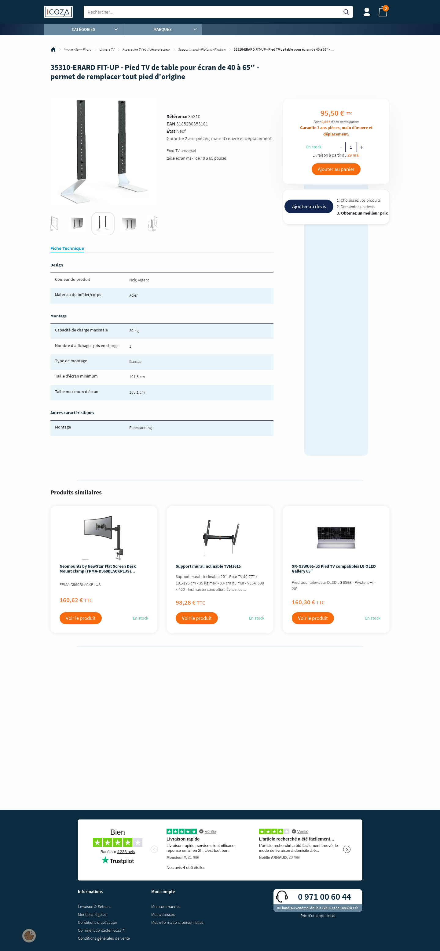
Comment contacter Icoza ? (101, 930)
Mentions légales (92, 914)
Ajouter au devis (309, 206)
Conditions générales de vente (104, 938)
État (171, 131)
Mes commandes (166, 906)
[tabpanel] (103, 223)
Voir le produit (81, 618)
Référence (177, 116)
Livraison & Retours (94, 906)
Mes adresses (163, 914)
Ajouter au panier (336, 169)
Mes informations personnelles (177, 922)
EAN (171, 124)
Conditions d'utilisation (97, 922)
